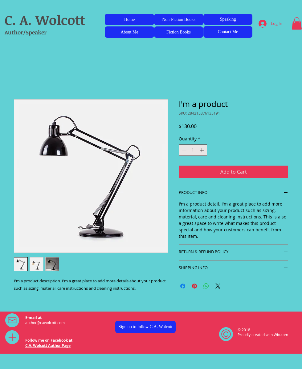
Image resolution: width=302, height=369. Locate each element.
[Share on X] (218, 286)
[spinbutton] (192, 150)
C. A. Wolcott (45, 20)
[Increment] (202, 150)
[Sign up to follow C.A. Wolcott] (145, 327)
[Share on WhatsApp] (206, 286)
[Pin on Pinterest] (194, 286)
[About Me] (129, 32)
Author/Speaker (26, 32)
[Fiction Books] (178, 32)
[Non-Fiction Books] (178, 19)
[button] (297, 23)
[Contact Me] (227, 32)
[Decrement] (183, 150)
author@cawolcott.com (45, 322)
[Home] (129, 19)
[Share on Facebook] (182, 286)
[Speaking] (227, 19)
